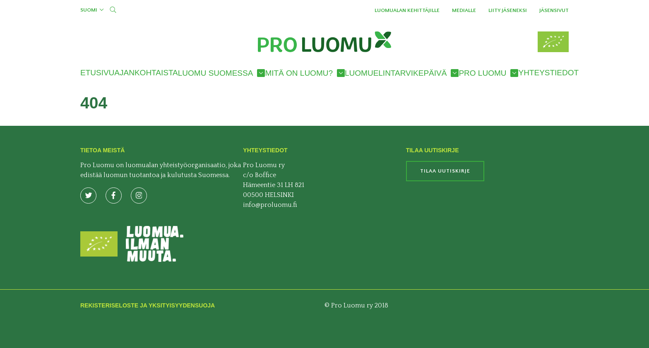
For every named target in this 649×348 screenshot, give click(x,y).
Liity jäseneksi (507, 10)
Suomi (88, 10)
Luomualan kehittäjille (407, 10)
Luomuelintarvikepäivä (396, 73)
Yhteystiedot (548, 72)
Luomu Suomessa (215, 73)
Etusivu (97, 72)
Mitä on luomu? (299, 73)
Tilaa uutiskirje (445, 171)
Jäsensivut (554, 10)
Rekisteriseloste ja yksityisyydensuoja (147, 305)
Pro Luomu (482, 73)
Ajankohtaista (146, 72)
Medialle (464, 10)
